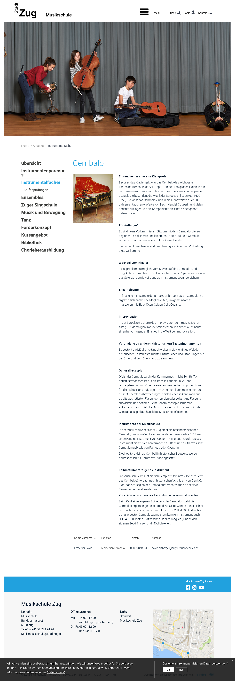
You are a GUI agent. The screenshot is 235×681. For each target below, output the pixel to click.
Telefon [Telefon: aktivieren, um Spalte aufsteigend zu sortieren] (134, 538)
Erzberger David (83, 548)
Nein (181, 669)
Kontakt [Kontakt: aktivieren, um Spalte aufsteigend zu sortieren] (156, 538)
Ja (168, 669)
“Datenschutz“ (56, 672)
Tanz (26, 220)
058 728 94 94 (138, 548)
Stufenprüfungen (36, 190)
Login (187, 13)
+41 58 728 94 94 (43, 629)
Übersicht (31, 163)
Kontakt (202, 13)
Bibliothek (31, 242)
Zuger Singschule (39, 205)
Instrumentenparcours (43, 173)
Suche (172, 13)
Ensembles (32, 197)
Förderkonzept (36, 227)
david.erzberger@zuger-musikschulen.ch (175, 548)
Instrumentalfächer (40, 182)
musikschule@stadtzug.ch (45, 634)
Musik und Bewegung (43, 212)
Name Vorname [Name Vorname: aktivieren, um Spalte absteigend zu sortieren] (83, 538)
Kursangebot (34, 235)
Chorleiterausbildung (42, 250)
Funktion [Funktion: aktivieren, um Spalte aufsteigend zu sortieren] (106, 538)
